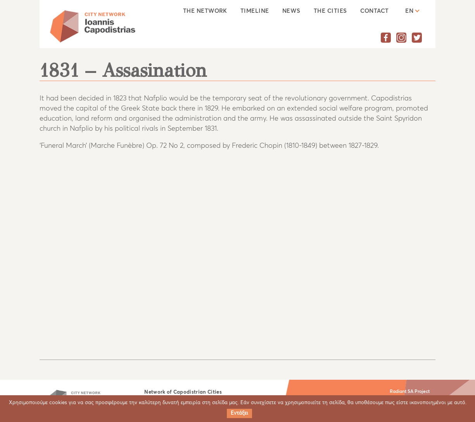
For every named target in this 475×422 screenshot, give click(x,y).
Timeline (254, 11)
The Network (205, 11)
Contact (374, 11)
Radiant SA (401, 391)
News (291, 11)
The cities (330, 11)
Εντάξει (239, 413)
